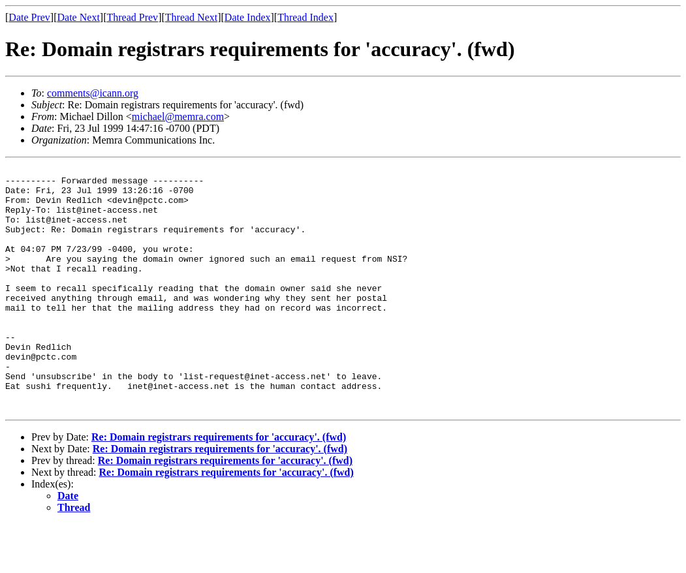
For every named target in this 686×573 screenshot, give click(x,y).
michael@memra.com (178, 116)
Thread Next (191, 17)
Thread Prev (132, 17)
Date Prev (29, 17)
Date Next (78, 17)
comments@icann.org (92, 93)
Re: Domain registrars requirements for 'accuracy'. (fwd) (218, 485)
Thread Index (305, 17)
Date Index (248, 17)
